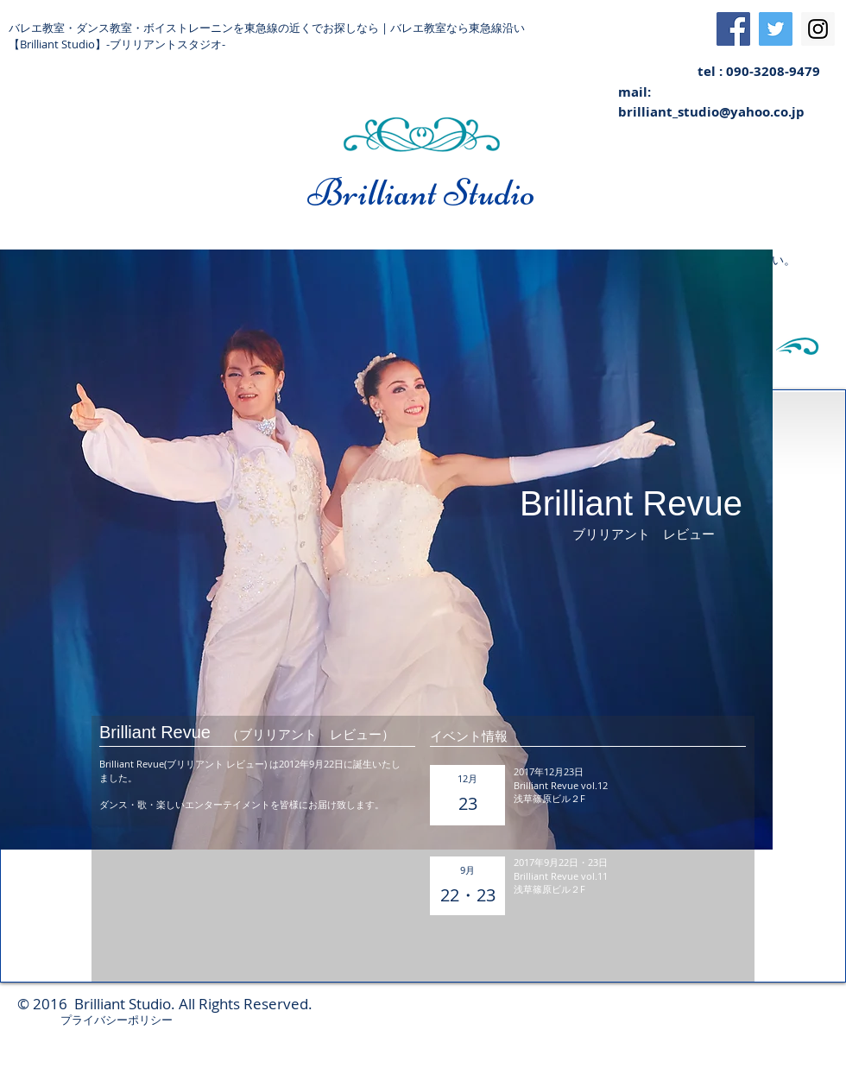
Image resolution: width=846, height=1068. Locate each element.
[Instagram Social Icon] (818, 29)
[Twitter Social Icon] (775, 29)
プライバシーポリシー (116, 1019)
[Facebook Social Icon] (733, 29)
